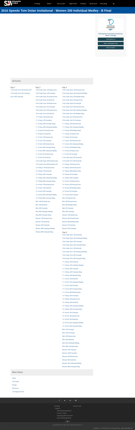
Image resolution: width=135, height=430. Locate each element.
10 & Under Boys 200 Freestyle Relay (74, 245)
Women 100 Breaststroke (44, 218)
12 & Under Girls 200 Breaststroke (47, 164)
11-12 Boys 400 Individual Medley (46, 127)
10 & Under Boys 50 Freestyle (71, 103)
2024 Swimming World (64, 411)
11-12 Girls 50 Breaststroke (44, 154)
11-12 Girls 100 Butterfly (70, 279)
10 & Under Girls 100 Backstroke (46, 103)
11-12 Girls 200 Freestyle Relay (72, 289)
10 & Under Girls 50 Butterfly (45, 113)
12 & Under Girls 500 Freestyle (20, 93)
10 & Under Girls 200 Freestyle (72, 255)
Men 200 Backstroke (69, 336)
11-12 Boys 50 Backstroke (70, 134)
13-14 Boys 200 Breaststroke (71, 168)
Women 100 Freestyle (69, 350)
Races (14, 378)
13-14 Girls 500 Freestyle (70, 195)
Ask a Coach (61, 4)
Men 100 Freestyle (68, 329)
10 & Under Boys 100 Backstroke (46, 90)
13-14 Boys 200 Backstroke (71, 299)
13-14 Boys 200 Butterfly (70, 302)
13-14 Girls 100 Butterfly (43, 188)
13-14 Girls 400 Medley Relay (71, 188)
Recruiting (103, 4)
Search (75, 406)
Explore (57, 408)
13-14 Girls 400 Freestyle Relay (72, 326)
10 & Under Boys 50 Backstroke (72, 100)
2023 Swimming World (64, 418)
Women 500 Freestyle (69, 228)
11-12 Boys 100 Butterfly (70, 262)
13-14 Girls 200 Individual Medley (72, 323)
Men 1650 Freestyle (68, 333)
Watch (49, 4)
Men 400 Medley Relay (69, 205)
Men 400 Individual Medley (44, 211)
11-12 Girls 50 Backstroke (70, 151)
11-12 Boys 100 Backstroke (44, 117)
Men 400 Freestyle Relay (70, 346)
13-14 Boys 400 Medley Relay (71, 171)
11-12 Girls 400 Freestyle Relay (45, 147)
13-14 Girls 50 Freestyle (69, 191)
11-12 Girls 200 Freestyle (70, 285)
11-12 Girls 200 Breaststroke (45, 144)
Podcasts (83, 4)
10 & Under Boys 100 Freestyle (45, 93)
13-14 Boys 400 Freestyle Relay (72, 309)
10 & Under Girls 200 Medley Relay (73, 113)
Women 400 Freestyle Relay (71, 367)
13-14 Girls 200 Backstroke (70, 316)
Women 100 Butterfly (42, 222)
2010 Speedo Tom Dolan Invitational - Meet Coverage (110, 34)
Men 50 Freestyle (67, 208)
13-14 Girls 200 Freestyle (43, 191)
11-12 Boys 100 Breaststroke (71, 124)
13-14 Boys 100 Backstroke (71, 164)
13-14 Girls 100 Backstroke (70, 181)
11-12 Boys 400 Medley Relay (71, 275)
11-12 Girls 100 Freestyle (43, 141)
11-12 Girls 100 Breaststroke (71, 141)
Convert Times (61, 413)
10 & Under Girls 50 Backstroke (72, 117)
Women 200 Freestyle (43, 225)
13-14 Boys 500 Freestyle (70, 178)
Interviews (15, 381)
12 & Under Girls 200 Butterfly (71, 161)
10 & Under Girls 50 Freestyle (71, 120)
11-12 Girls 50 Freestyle (69, 154)
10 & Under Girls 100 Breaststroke (73, 107)
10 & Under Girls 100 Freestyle (45, 107)
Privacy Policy (115, 428)
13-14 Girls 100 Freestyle (70, 312)
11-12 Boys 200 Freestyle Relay (72, 272)
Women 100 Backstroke (70, 215)
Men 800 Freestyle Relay (43, 215)
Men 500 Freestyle (68, 211)
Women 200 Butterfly (69, 360)
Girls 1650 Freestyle (17, 97)
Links (79, 406)
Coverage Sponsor (18, 392)
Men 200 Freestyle (41, 208)
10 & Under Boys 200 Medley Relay (73, 97)
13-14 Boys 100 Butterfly (43, 171)
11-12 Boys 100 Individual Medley (73, 265)
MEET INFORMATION (111, 43)
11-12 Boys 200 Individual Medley (73, 127)
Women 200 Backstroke (70, 356)
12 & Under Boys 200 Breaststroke (47, 161)
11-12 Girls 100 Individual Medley (72, 282)
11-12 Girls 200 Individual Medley (72, 144)
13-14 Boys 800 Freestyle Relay (45, 181)
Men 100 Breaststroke (43, 201)
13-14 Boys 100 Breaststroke (45, 168)
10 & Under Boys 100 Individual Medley (74, 238)
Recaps (14, 385)
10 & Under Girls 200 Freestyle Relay (73, 258)
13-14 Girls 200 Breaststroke (71, 184)
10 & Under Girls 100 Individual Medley (74, 252)
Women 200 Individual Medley (71, 363)
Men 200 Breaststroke (69, 201)
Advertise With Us (126, 428)
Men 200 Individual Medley (70, 343)
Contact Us (96, 428)
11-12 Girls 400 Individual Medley (46, 151)
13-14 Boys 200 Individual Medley (73, 306)
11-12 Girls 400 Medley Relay (71, 292)
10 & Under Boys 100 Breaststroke (73, 90)
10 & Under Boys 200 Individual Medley (74, 93)
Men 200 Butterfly (68, 339)
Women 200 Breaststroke (70, 218)
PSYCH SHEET (110, 48)
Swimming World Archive (65, 416)
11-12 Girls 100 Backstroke (44, 137)
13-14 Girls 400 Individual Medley (46, 195)
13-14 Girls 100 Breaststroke (45, 184)
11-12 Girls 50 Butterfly (43, 157)
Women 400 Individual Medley (45, 228)
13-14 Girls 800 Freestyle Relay (45, 198)
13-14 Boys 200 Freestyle (44, 174)
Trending (37, 4)
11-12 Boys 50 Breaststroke (45, 130)
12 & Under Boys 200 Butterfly (72, 157)
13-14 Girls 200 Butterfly (70, 319)
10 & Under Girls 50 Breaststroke (46, 110)
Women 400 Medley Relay (70, 222)
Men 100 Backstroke (69, 198)
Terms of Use (105, 428)
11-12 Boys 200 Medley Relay (71, 130)
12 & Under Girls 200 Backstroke (21, 90)
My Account (93, 4)
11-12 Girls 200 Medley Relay (71, 147)
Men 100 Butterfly (41, 205)
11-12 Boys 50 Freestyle (69, 137)
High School (73, 4)
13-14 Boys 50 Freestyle (69, 174)
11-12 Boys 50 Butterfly (43, 134)
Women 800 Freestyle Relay (44, 232)
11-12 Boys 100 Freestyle (44, 120)
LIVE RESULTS (110, 39)
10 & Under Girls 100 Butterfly (71, 248)
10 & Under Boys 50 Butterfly (45, 100)
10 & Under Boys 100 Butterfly (72, 235)
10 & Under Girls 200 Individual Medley (74, 110)
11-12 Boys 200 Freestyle (70, 269)
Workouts (15, 388)
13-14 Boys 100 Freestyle (70, 296)
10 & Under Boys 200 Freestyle (72, 241)
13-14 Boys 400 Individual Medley (46, 178)
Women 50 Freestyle (68, 225)
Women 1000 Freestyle (69, 353)
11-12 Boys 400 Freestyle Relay (45, 124)
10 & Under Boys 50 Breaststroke (46, 97)
